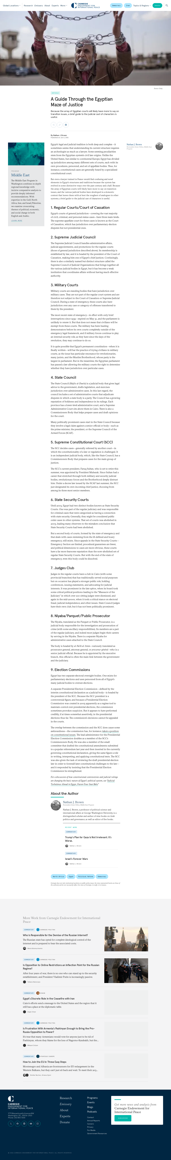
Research (28, 5)
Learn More (16, 220)
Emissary (38, 5)
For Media (91, 1130)
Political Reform (85, 876)
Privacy (90, 1127)
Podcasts (92, 1111)
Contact (90, 1117)
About (47, 5)
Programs (92, 1097)
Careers (90, 1124)
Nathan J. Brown (60, 135)
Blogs (90, 1107)
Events (91, 1102)
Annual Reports (93, 1120)
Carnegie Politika (47, 929)
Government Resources (97, 1133)
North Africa (58, 876)
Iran (128, 5)
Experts (55, 5)
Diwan (42, 993)
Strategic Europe (47, 1056)
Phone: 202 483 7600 (16, 1118)
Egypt (71, 876)
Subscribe (123, 1118)
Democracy (116, 5)
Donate (157, 5)
